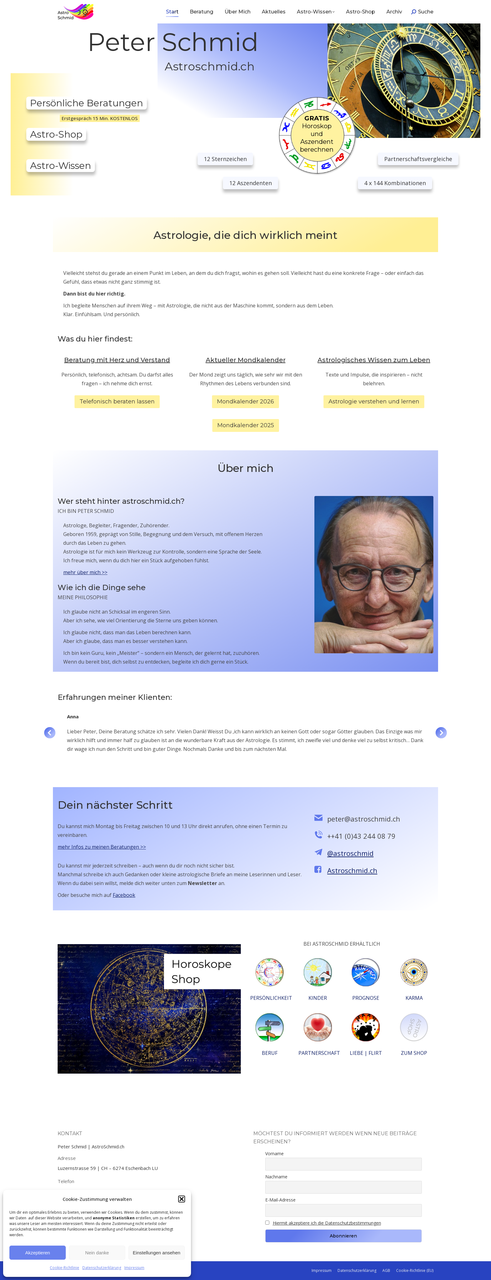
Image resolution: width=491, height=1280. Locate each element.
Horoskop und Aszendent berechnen (316, 133)
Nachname (276, 1177)
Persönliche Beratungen (86, 103)
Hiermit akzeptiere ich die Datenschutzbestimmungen (327, 1223)
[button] (181, 1199)
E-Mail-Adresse (280, 1200)
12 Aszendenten (250, 183)
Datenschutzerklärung (101, 1267)
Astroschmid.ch (352, 870)
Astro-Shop (56, 134)
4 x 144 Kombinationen (395, 183)
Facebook (124, 895)
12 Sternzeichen (225, 159)
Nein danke (97, 1252)
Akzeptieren (37, 1252)
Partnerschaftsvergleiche (418, 159)
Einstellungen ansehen (156, 1252)
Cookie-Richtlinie (64, 1267)
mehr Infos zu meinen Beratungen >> (102, 846)
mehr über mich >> (85, 572)
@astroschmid (350, 853)
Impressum (134, 1267)
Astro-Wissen (60, 165)
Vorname (274, 1153)
